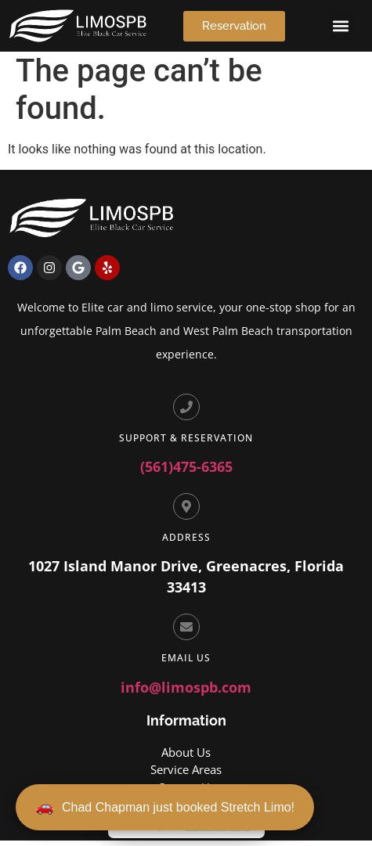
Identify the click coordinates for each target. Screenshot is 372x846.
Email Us (186, 663)
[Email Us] (186, 632)
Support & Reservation (186, 443)
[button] (340, 26)
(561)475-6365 (186, 472)
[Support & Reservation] (186, 412)
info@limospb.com (186, 692)
